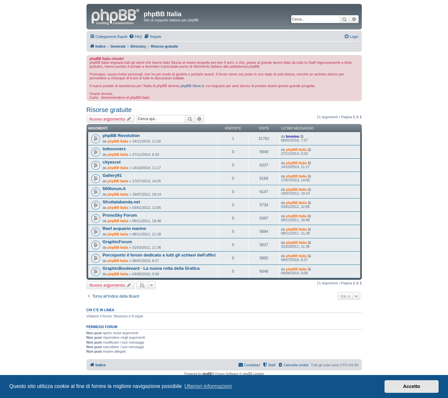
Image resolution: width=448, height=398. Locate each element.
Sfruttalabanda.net (121, 201)
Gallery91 (112, 175)
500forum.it (114, 188)
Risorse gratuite (109, 109)
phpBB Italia (118, 141)
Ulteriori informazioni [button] (208, 386)
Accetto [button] (411, 386)
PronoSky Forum (120, 215)
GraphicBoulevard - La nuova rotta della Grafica (151, 268)
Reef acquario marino (124, 228)
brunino (292, 136)
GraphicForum (117, 241)
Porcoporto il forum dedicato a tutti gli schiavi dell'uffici (159, 255)
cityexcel (112, 162)
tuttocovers (114, 148)
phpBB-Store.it (192, 86)
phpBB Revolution (121, 135)
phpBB (207, 374)
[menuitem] (135, 36)
